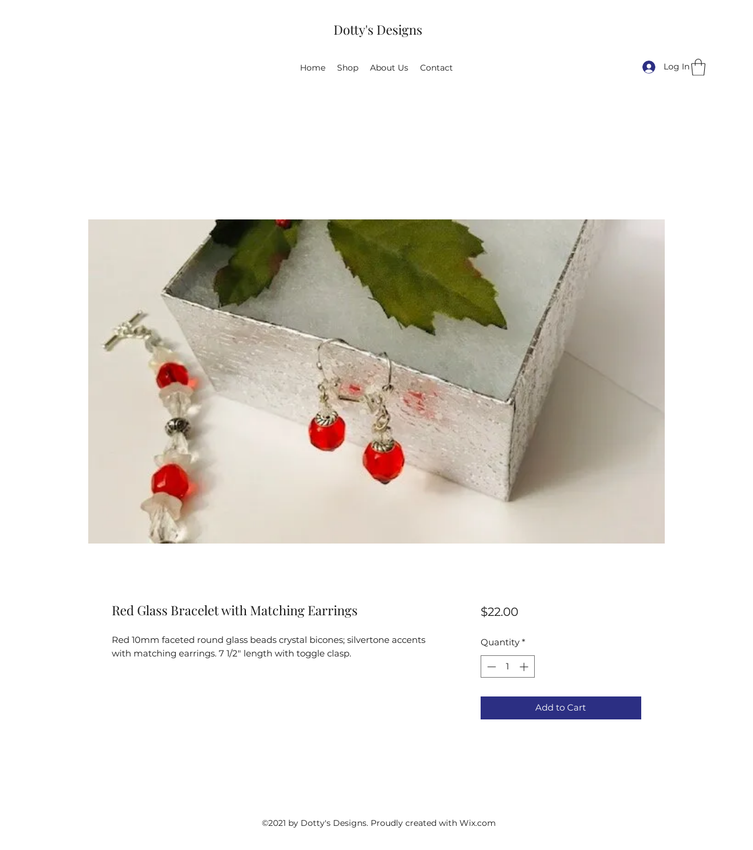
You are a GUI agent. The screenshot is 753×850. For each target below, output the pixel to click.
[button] (698, 67)
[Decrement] (490, 667)
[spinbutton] (507, 667)
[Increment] (525, 667)
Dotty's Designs (378, 29)
